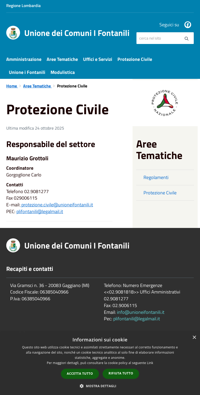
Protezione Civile (134, 59)
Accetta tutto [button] (80, 373)
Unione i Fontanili (27, 72)
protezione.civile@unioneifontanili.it (56, 204)
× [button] (194, 338)
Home (12, 86)
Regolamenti (155, 177)
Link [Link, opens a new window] (150, 363)
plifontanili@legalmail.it (39, 211)
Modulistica (63, 72)
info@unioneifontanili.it (140, 312)
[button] (100, 386)
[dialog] (100, 363)
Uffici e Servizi (97, 59)
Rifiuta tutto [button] (121, 373)
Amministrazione (23, 59)
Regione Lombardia (23, 5)
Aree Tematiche (62, 59)
